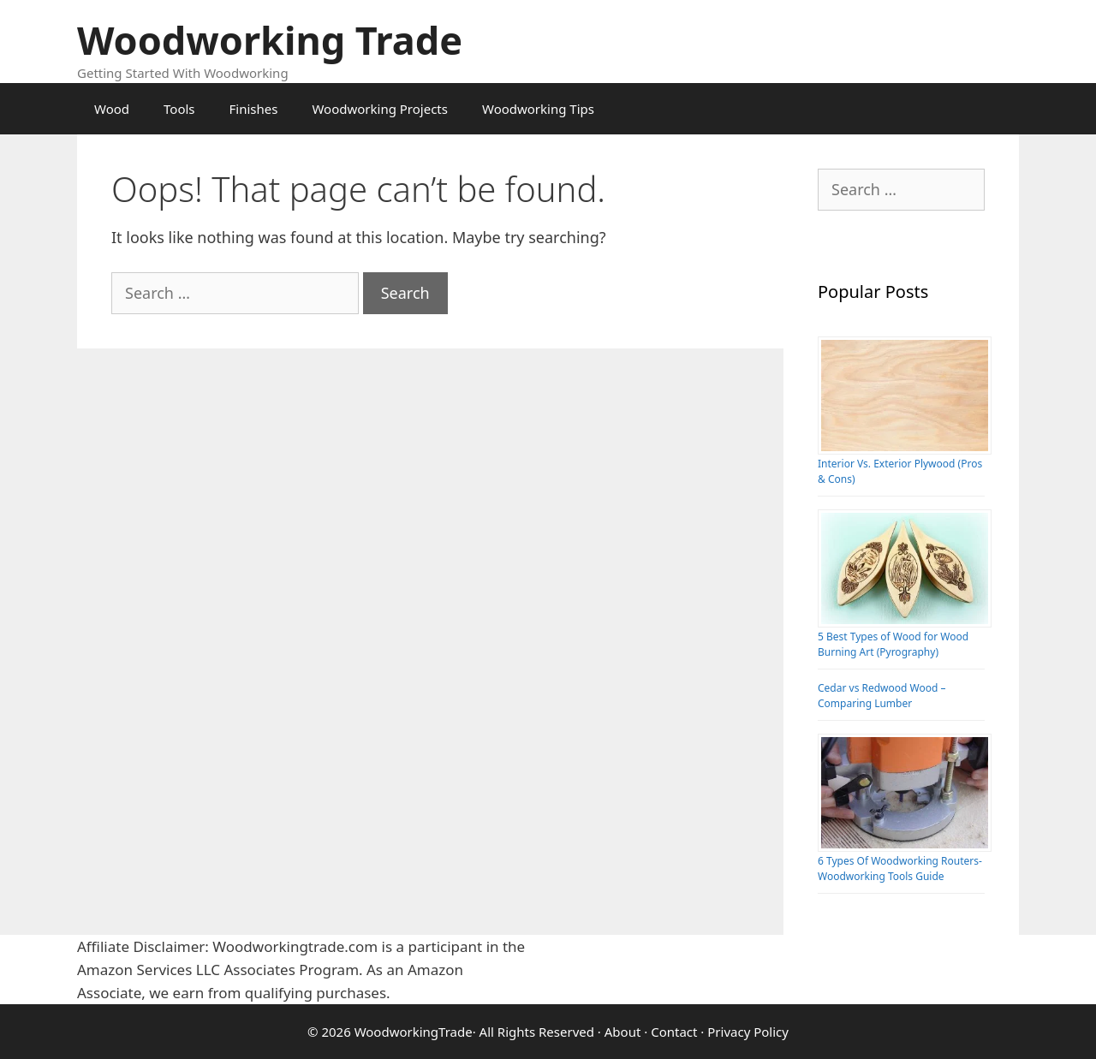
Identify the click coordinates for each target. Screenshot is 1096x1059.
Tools (179, 108)
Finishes (253, 108)
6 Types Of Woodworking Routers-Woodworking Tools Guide (900, 868)
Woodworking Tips (538, 108)
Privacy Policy (748, 1031)
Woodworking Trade (269, 40)
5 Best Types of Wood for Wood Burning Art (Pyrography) (893, 644)
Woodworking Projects (380, 108)
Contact (674, 1031)
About (623, 1031)
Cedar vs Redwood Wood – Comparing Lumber (882, 696)
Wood (111, 108)
